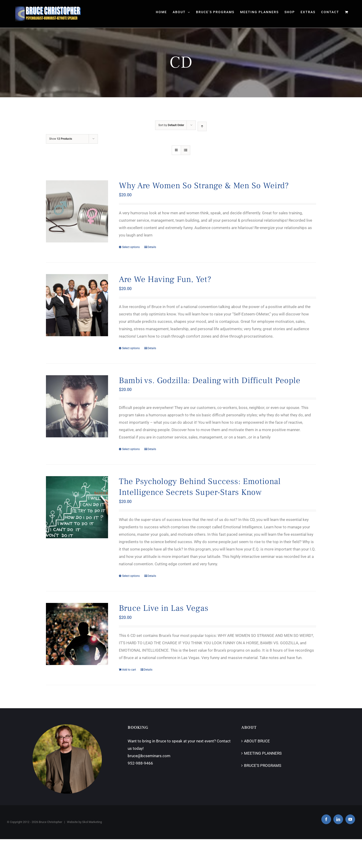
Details (152, 247)
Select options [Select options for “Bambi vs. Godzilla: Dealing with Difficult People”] (131, 449)
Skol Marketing (92, 822)
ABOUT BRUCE (257, 741)
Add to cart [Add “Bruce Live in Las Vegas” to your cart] (129, 669)
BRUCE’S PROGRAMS (262, 765)
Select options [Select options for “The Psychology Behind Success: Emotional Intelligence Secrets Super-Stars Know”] (131, 576)
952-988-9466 (140, 763)
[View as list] (185, 150)
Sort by (171, 125)
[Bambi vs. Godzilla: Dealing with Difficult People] (77, 406)
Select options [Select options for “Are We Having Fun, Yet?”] (131, 348)
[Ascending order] (202, 126)
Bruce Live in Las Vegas (163, 608)
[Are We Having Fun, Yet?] (77, 305)
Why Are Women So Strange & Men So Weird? (204, 185)
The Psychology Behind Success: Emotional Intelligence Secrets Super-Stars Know (200, 487)
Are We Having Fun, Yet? (165, 279)
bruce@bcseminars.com (149, 755)
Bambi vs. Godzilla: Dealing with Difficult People (209, 380)
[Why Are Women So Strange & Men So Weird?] (77, 211)
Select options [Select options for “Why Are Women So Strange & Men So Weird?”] (131, 247)
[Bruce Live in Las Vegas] (77, 634)
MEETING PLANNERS (263, 753)
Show (60, 138)
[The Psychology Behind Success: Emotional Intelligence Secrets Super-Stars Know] (77, 507)
